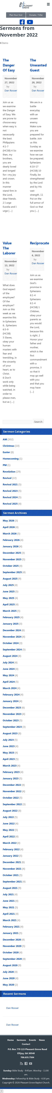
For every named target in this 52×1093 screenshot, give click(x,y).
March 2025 (10, 610)
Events (32, 1039)
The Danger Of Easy (9, 65)
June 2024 (9, 668)
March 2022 (10, 842)
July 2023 (8, 739)
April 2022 (9, 836)
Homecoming (11, 458)
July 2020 (8, 971)
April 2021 (9, 913)
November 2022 (12, 791)
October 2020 (11, 952)
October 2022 (11, 797)
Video (5, 94)
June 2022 (9, 823)
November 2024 (12, 636)
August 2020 (10, 965)
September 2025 (12, 572)
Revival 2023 (10, 490)
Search (38, 421)
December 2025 (12, 552)
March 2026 (10, 533)
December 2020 (12, 939)
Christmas (8, 445)
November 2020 (12, 946)
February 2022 (11, 849)
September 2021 (12, 881)
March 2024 (10, 688)
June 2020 (9, 978)
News (42, 1039)
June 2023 (9, 746)
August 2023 (10, 733)
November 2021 (12, 868)
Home (10, 1039)
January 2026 (10, 546)
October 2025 (11, 565)
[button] (48, 4)
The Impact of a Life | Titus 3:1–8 (22, 1004)
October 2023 (11, 720)
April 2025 (9, 604)
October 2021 (11, 875)
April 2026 (9, 527)
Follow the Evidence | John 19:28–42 (24, 1021)
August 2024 (10, 656)
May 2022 (8, 830)
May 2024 (8, 675)
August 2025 (10, 578)
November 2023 (12, 714)
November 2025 (12, 559)
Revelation (9, 471)
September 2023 (12, 726)
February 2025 (11, 617)
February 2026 (11, 540)
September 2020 (12, 958)
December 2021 (12, 862)
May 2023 (8, 752)
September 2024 (12, 649)
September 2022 (12, 804)
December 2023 (12, 707)
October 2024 (11, 643)
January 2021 (10, 933)
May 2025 (8, 598)
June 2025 (9, 591)
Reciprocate (39, 243)
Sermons (21, 1039)
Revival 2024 (10, 497)
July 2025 (8, 585)
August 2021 (10, 888)
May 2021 (8, 907)
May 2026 (8, 520)
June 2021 (9, 900)
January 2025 (10, 623)
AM (5, 439)
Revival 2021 (10, 484)
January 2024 (10, 701)
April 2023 (9, 759)
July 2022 (8, 817)
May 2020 (8, 984)
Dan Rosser (11, 90)
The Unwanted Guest (38, 65)
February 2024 (11, 694)
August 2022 (10, 810)
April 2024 (9, 681)
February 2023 (11, 772)
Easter (6, 452)
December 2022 (12, 784)
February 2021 (11, 926)
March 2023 (10, 765)
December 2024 (12, 630)
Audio (10, 94)
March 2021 (10, 920)
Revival (7, 478)
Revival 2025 (10, 503)
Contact (26, 1043)
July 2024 (8, 662)
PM (5, 465)
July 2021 (8, 894)
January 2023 (10, 778)
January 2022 (10, 855)
